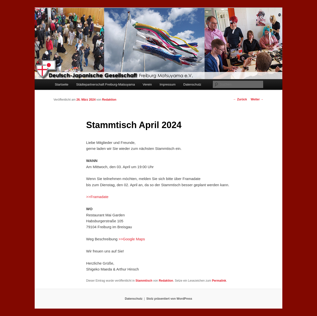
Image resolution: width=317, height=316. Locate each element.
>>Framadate (97, 197)
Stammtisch (143, 280)
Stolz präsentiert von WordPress (169, 298)
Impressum (167, 84)
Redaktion (109, 99)
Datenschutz (192, 84)
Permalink (219, 280)
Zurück (240, 99)
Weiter (257, 99)
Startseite (61, 84)
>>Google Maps (132, 239)
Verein (147, 84)
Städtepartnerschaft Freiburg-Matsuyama (105, 84)
